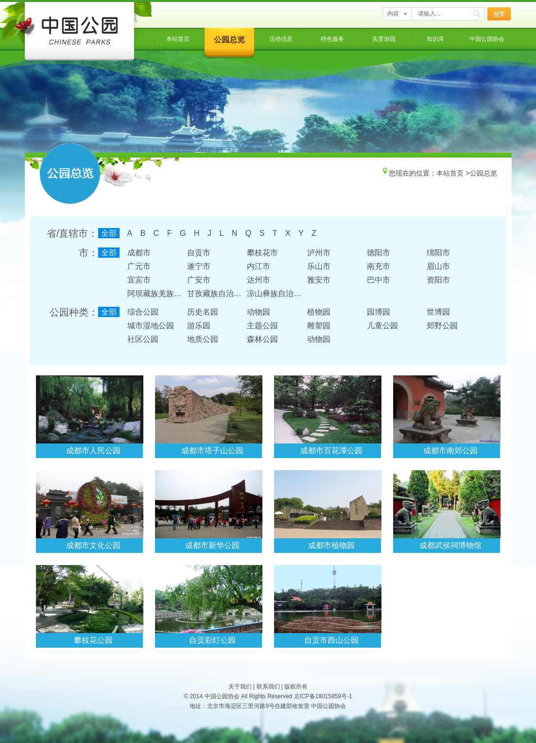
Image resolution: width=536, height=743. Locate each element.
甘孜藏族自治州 (214, 293)
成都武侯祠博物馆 (450, 545)
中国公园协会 (486, 38)
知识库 (435, 38)
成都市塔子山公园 (212, 450)
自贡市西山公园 (331, 640)
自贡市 (198, 252)
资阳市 (438, 280)
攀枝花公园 (93, 640)
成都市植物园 (331, 545)
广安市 (198, 280)
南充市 (378, 266)
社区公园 (142, 339)
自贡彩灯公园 (212, 640)
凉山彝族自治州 (274, 293)
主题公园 (262, 325)
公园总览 (229, 39)
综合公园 (142, 312)
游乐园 (198, 325)
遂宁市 (198, 266)
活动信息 (281, 38)
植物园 (318, 312)
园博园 (378, 312)
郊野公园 (442, 325)
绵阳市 (438, 252)
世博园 (438, 312)
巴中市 (378, 280)
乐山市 (318, 266)
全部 (109, 233)
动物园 (258, 312)
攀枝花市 (262, 252)
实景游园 (384, 38)
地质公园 (202, 339)
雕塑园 (318, 325)
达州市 (258, 280)
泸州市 (318, 252)
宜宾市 (139, 280)
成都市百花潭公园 (331, 450)
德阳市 (378, 252)
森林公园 (262, 339)
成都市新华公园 (212, 545)
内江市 (258, 266)
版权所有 (296, 686)
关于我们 (240, 686)
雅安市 (318, 280)
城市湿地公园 (150, 325)
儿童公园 (382, 325)
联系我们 (268, 686)
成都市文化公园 (93, 545)
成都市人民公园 (93, 450)
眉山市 (438, 266)
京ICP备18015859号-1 (323, 696)
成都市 (139, 252)
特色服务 (332, 38)
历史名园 (202, 312)
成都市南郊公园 (450, 450)
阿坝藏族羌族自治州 (162, 293)
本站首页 (178, 38)
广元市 (139, 266)
